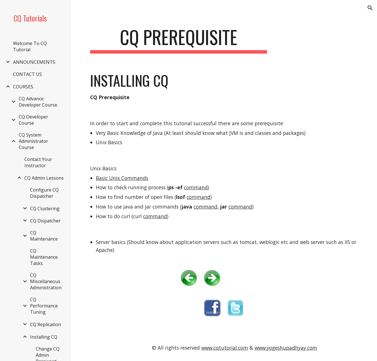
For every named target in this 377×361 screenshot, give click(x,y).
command (196, 187)
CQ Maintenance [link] (44, 236)
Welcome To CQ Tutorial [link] (30, 46)
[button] (370, 8)
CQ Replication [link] (45, 324)
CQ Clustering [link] (45, 208)
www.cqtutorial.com (224, 347)
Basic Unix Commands (122, 178)
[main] (178, 40)
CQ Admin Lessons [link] (44, 178)
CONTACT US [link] (27, 74)
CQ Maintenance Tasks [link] (44, 257)
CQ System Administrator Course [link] (33, 141)
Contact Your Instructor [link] (38, 162)
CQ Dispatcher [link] (45, 221)
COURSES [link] (23, 87)
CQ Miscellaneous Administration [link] (46, 281)
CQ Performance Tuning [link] (44, 305)
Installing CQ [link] (43, 337)
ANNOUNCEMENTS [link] (34, 62)
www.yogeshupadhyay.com (286, 347)
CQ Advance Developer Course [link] (38, 101)
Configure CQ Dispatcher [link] (44, 193)
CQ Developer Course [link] (33, 120)
